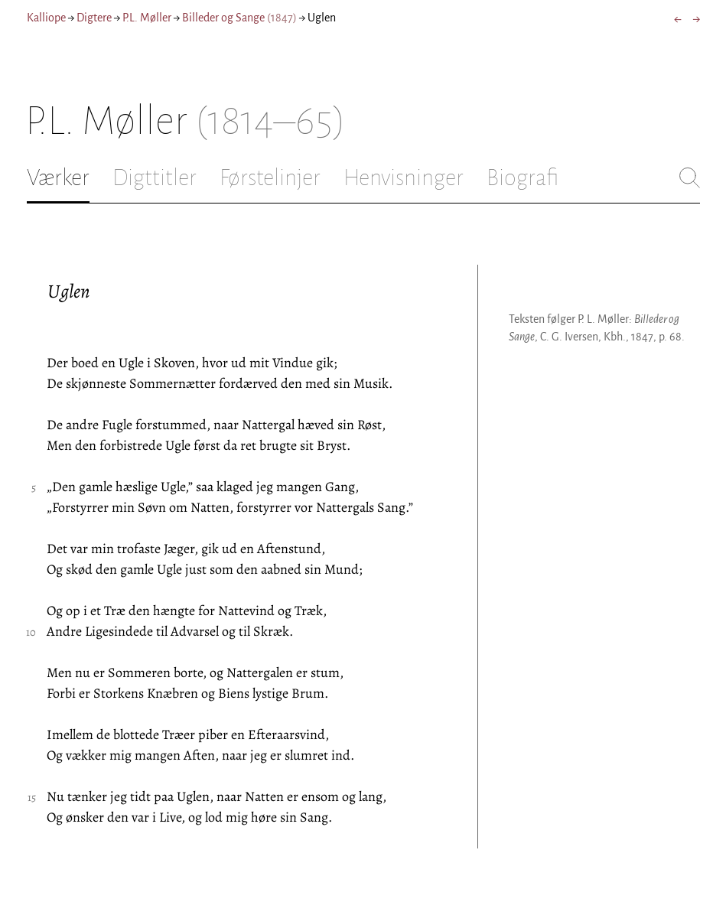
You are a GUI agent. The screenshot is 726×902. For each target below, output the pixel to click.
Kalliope (46, 17)
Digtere (94, 17)
